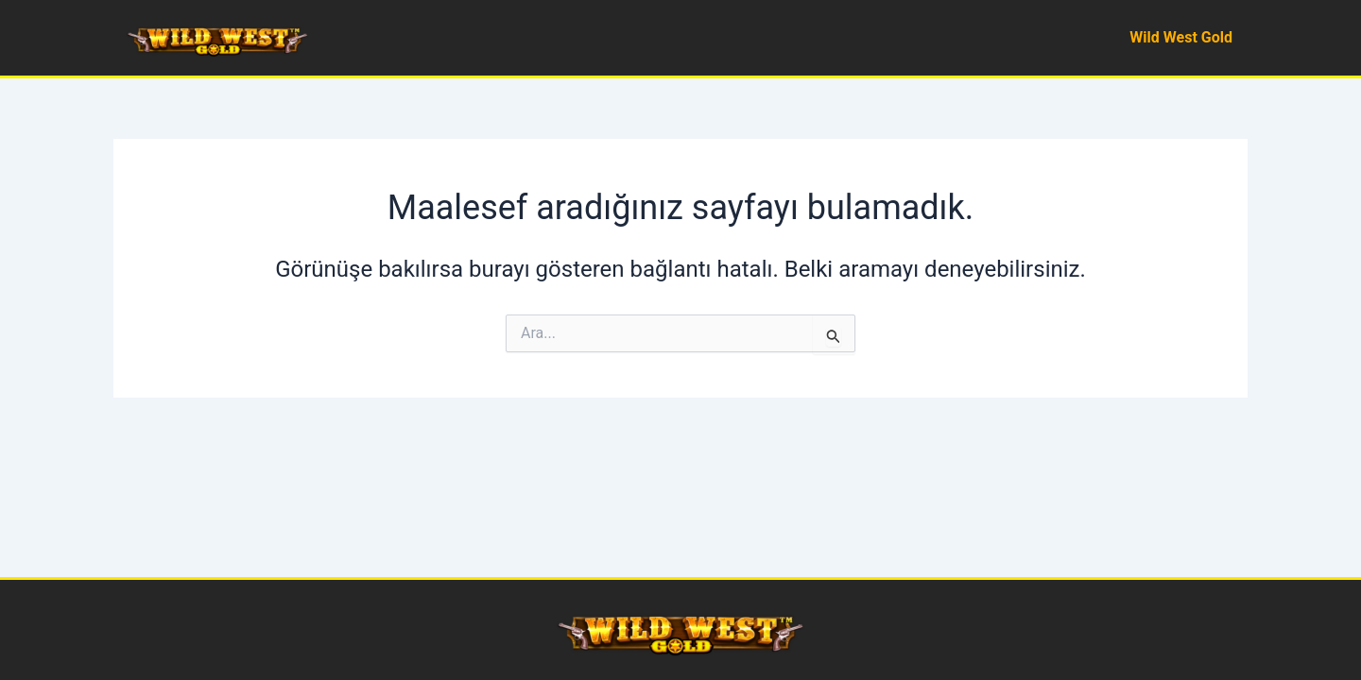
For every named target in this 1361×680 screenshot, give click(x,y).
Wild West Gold (1180, 37)
